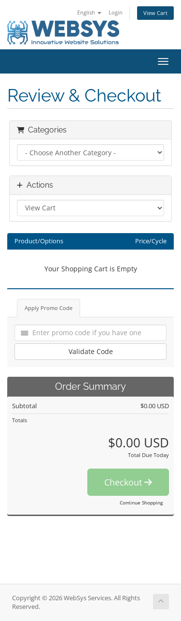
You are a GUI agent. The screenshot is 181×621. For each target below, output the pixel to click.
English (89, 12)
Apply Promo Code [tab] (48, 307)
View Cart (155, 12)
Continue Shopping (141, 502)
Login (116, 12)
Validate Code (91, 351)
